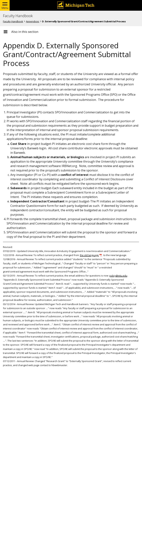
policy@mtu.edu (118, 275)
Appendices (32, 21)
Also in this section (24, 32)
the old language (89, 255)
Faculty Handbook (18, 16)
